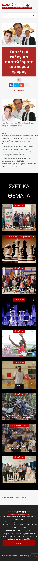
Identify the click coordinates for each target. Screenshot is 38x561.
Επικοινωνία (20, 543)
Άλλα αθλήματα (19, 90)
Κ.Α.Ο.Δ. (25, 426)
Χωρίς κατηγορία (25, 237)
